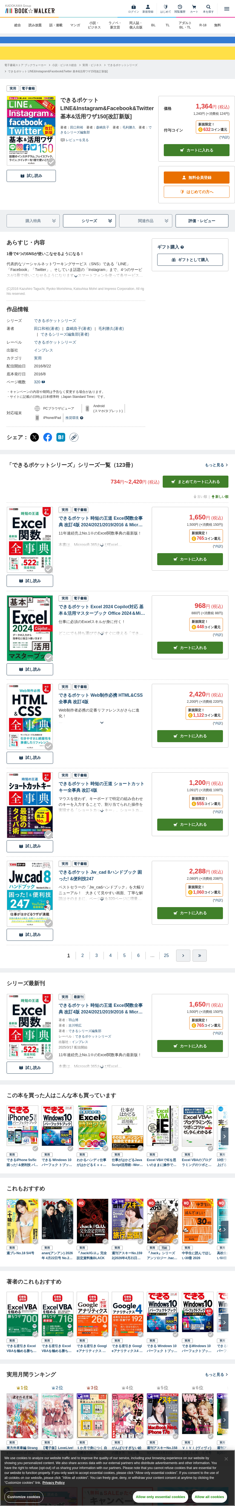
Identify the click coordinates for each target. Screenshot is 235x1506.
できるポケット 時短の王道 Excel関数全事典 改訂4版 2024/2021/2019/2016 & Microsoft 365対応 (101, 528)
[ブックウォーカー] (29, 8)
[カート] (194, 8)
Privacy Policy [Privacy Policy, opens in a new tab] (53, 1483)
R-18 (203, 25)
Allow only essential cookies (160, 1497)
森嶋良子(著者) (78, 335)
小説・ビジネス (94, 25)
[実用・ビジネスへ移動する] (92, 71)
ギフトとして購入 (190, 266)
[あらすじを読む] (76, 276)
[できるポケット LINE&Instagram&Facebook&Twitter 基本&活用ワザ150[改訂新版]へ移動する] (58, 78)
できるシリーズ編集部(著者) (65, 341)
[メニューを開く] (227, 9)
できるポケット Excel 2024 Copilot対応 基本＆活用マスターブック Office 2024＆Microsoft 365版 (102, 617)
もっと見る (216, 471)
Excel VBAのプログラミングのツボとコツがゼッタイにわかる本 (196, 1169)
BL (153, 25)
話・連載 (55, 25)
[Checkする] (51, 168)
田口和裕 (76, 134)
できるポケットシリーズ (55, 327)
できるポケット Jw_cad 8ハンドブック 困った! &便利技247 (100, 881)
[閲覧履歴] (179, 8)
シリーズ (97, 227)
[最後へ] (200, 962)
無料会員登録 (196, 184)
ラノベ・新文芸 (115, 25)
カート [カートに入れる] (190, 565)
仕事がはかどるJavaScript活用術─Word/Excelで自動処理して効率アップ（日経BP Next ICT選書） (127, 1169)
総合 (17, 25)
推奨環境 (74, 424)
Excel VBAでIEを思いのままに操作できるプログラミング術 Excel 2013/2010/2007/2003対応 (162, 1169)
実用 (38, 364)
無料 (217, 25)
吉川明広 (75, 1032)
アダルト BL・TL (185, 25)
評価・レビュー (201, 227)
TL (168, 25)
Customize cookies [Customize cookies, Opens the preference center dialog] (23, 1497)
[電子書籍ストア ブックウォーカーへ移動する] (25, 71)
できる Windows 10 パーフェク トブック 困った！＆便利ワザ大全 (57, 1169)
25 (166, 961)
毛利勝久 (129, 134)
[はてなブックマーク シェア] (61, 444)
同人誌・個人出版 (135, 25)
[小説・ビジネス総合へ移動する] (64, 71)
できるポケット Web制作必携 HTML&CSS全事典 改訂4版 (101, 705)
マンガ (75, 25)
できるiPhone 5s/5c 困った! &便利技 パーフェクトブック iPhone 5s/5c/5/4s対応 (22, 1169)
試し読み (31, 182)
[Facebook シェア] (48, 444)
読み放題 (35, 25)
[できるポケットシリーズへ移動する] (122, 71)
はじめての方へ (196, 198)
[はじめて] (165, 8)
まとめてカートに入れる (195, 488)
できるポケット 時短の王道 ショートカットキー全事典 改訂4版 (101, 793)
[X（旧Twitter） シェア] (34, 444)
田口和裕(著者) (46, 335)
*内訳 (224, 144)
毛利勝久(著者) (111, 335)
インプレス (43, 357)
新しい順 (219, 503)
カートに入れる (196, 157)
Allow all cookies (209, 1497)
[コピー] (74, 444)
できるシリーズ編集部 (84, 1037)
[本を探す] (208, 8)
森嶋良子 (102, 134)
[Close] (226, 1459)
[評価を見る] (74, 146)
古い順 (200, 503)
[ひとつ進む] (183, 962)
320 (39, 388)
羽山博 (73, 1026)
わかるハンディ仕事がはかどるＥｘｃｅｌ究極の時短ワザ (91, 1169)
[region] (117, 1478)
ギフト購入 (170, 253)
